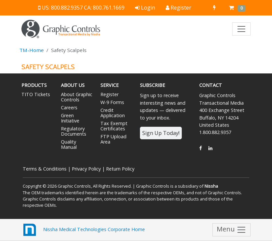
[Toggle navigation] (241, 29)
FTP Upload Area (113, 139)
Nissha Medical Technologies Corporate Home (83, 230)
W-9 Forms (112, 102)
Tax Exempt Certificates (113, 126)
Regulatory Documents (73, 131)
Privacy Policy (86, 169)
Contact (210, 85)
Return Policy (120, 169)
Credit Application (112, 113)
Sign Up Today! (160, 133)
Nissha (211, 186)
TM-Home (31, 50)
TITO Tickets (35, 94)
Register (109, 94)
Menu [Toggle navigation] (231, 230)
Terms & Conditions (45, 169)
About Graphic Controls (76, 97)
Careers (69, 107)
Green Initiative (70, 118)
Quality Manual (69, 144)
